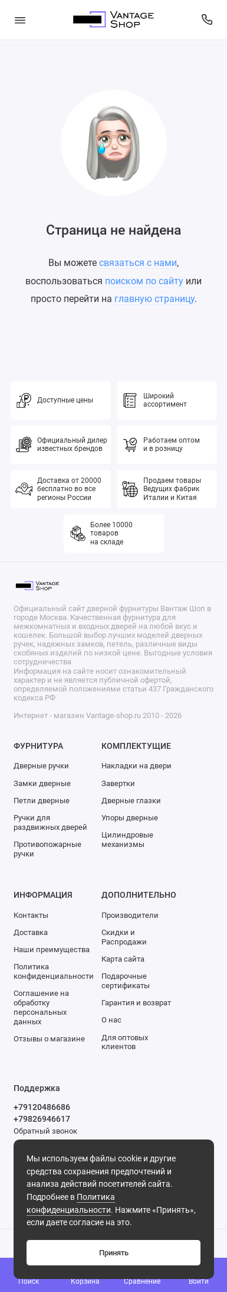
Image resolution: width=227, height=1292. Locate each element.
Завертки (118, 783)
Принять (114, 1252)
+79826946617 (42, 1119)
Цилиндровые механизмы (127, 839)
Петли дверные (42, 800)
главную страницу (154, 298)
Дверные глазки (131, 800)
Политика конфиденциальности (54, 971)
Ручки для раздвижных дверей (50, 822)
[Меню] (20, 20)
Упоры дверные (129, 817)
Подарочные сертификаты (125, 981)
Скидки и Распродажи (124, 937)
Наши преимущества (52, 949)
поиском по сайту (144, 281)
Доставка (31, 932)
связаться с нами (138, 262)
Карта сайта (122, 959)
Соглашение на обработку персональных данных (41, 1007)
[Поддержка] (207, 20)
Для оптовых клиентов (124, 1042)
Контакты (31, 915)
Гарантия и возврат (136, 1002)
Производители (130, 915)
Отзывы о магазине (49, 1038)
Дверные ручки (41, 765)
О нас (111, 1019)
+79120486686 (42, 1107)
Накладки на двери (136, 765)
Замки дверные (42, 783)
